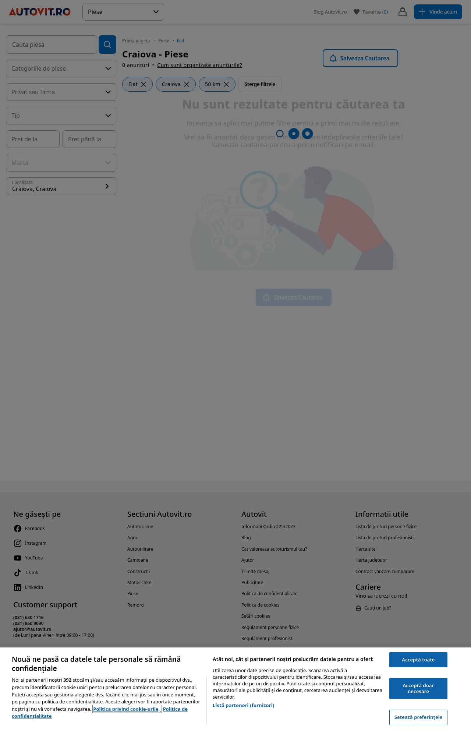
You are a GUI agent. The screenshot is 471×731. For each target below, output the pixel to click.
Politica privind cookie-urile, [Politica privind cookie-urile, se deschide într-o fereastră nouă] (127, 709)
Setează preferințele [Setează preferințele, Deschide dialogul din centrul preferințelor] (418, 717)
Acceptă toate (418, 659)
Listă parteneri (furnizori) (243, 705)
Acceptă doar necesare (418, 688)
